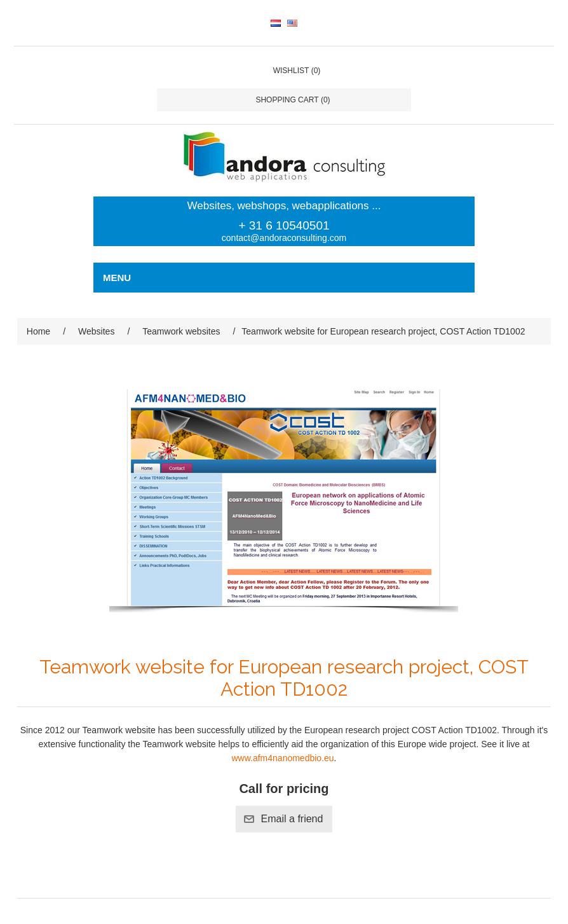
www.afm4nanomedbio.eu (282, 758)
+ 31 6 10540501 (283, 225)
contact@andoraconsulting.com (284, 238)
